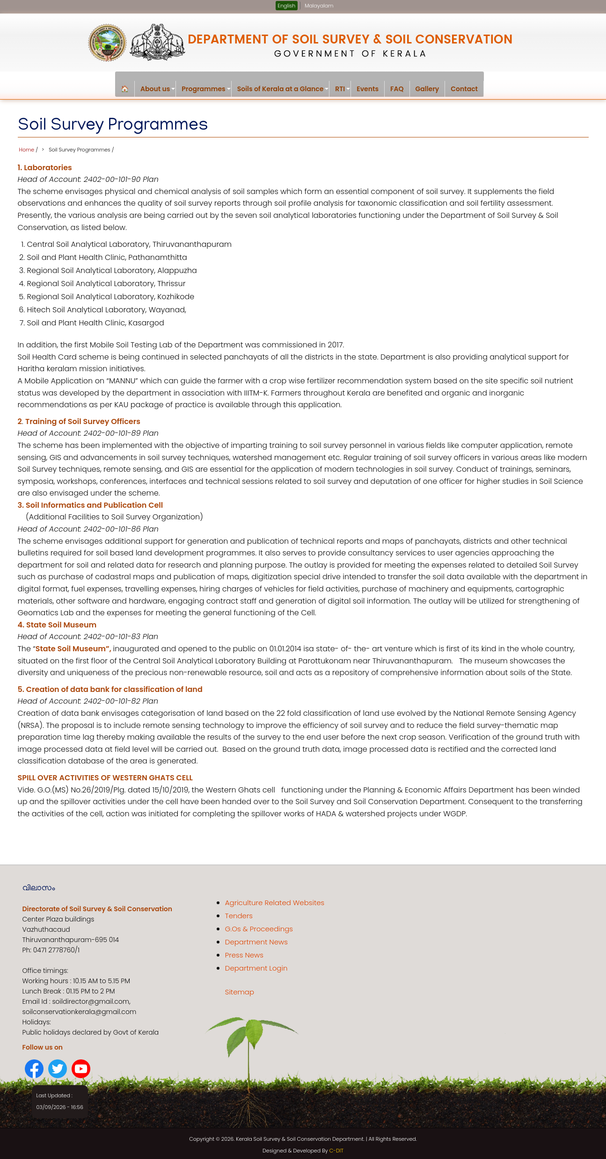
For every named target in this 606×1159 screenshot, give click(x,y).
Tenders (239, 913)
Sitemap (239, 989)
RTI (343, 90)
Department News (256, 939)
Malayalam (319, 5)
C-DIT (336, 1148)
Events (368, 89)
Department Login (256, 965)
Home (27, 147)
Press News (244, 952)
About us (158, 90)
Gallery (427, 89)
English (287, 5)
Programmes (206, 90)
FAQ (396, 89)
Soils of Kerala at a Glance (283, 90)
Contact (464, 89)
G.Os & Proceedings (259, 926)
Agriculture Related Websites (274, 900)
